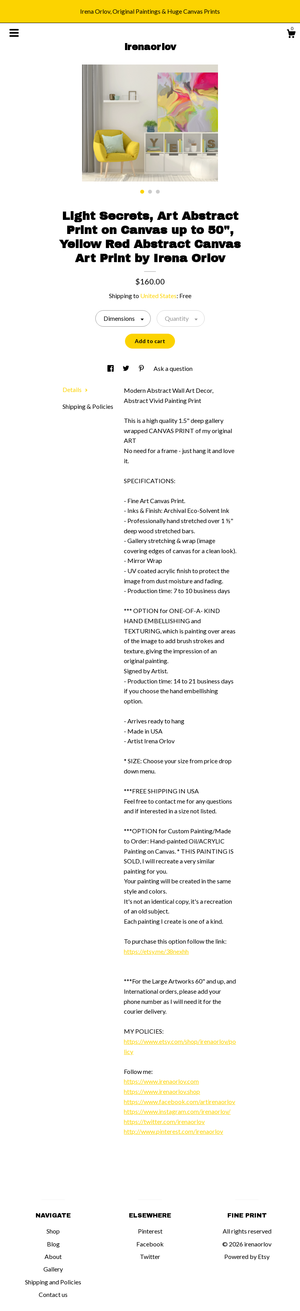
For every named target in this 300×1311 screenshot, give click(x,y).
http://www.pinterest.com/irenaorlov (173, 1131)
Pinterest (150, 1231)
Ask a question (173, 368)
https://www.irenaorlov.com (161, 1081)
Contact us (53, 1294)
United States (158, 295)
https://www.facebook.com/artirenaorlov (179, 1101)
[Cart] (291, 35)
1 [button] (142, 192)
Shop (53, 1231)
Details (75, 389)
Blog (53, 1244)
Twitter (150, 1256)
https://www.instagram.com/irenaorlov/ (177, 1111)
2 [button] (150, 192)
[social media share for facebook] (111, 368)
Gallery (53, 1269)
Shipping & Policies (87, 406)
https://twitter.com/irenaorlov (164, 1121)
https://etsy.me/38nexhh (156, 951)
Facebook (150, 1244)
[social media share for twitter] (126, 368)
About (53, 1256)
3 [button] (158, 192)
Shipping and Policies (53, 1282)
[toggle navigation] (14, 33)
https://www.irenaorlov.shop (162, 1091)
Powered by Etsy (247, 1256)
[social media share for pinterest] (142, 368)
